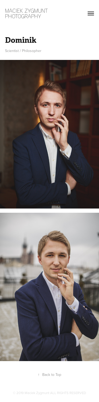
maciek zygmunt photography (27, 13)
